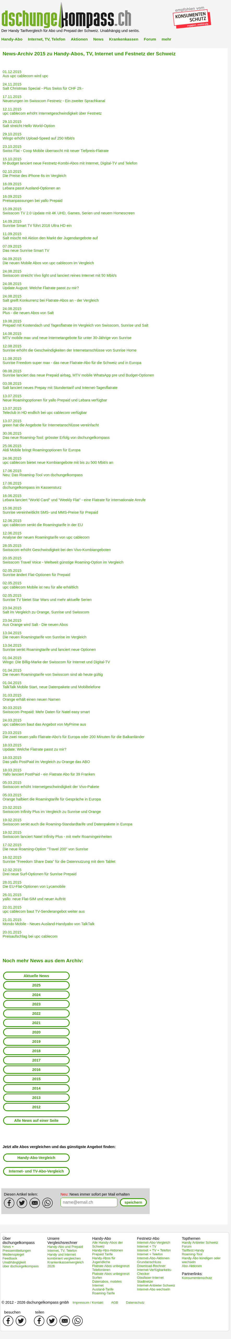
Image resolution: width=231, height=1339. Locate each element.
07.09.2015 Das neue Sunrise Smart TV (26, 248)
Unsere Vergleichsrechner (62, 1240)
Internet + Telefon (150, 1254)
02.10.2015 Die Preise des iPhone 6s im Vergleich (34, 173)
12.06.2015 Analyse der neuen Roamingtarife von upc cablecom (46, 535)
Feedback (10, 1258)
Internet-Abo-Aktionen (153, 1258)
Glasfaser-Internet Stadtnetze (150, 1279)
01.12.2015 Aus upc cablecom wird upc (25, 74)
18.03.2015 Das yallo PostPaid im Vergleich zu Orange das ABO (46, 759)
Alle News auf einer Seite (36, 1120)
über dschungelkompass (21, 1266)
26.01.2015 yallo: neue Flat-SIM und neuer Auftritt (34, 897)
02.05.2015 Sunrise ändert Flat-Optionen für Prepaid (36, 572)
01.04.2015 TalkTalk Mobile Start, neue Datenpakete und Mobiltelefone (51, 685)
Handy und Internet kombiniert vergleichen (64, 1256)
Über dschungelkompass (19, 1240)
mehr (166, 39)
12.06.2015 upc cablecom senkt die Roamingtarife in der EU (43, 523)
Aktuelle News (36, 976)
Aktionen (79, 39)
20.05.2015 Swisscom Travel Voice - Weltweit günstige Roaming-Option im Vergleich (63, 560)
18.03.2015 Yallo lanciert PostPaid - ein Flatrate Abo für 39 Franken (49, 772)
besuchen (12, 1312)
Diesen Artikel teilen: (21, 1194)
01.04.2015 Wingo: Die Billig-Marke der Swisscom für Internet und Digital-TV (56, 660)
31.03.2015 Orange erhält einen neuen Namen (31, 697)
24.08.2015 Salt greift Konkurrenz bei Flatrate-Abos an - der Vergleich (51, 298)
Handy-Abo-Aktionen (107, 1250)
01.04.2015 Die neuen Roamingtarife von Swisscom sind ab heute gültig (53, 672)
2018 (36, 1051)
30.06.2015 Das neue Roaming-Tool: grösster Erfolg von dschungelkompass (56, 435)
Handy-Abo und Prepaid (65, 1247)
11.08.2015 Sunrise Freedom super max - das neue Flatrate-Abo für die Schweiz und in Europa (72, 360)
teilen (39, 1312)
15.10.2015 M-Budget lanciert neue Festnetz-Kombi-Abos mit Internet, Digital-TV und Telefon (70, 161)
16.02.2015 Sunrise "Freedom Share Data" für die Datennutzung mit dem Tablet (59, 859)
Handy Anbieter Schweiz (200, 1242)
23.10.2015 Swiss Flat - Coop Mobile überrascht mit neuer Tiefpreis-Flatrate (56, 148)
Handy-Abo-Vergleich (36, 1158)
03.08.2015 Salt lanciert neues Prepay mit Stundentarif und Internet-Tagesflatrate (60, 385)
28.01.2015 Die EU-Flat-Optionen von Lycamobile (34, 884)
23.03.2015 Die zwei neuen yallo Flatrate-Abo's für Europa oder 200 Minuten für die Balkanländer (73, 735)
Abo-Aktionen (192, 1266)
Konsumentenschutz (197, 1278)
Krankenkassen (123, 39)
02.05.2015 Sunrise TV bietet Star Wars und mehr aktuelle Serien (47, 597)
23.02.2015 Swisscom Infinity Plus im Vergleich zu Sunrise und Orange (52, 809)
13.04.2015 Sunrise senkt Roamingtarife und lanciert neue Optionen (49, 647)
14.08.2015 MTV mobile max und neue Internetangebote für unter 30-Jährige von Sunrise (67, 336)
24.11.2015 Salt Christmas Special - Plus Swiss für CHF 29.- (43, 86)
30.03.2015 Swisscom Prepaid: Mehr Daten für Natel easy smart (46, 710)
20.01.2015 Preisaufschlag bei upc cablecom (30, 934)
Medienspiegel (13, 1254)
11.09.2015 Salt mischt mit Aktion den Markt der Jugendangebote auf (50, 236)
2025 (36, 985)
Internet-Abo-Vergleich (153, 1242)
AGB (114, 1302)
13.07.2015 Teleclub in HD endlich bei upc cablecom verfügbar (45, 410)
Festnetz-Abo (148, 1238)
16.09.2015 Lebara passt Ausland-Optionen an (31, 186)
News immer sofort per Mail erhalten (95, 1194)
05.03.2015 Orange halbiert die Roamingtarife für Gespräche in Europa (52, 797)
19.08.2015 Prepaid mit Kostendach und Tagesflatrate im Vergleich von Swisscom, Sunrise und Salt (75, 323)
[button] (133, 1202)
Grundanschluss (149, 1262)
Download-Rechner (151, 1266)
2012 (36, 1107)
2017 (36, 1060)
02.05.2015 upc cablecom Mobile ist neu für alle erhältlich (40, 585)
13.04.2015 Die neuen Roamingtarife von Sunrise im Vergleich (45, 635)
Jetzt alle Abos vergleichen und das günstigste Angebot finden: (59, 1147)
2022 (36, 1013)
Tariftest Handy (193, 1250)
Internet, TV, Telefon (46, 39)
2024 (36, 995)
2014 (36, 1088)
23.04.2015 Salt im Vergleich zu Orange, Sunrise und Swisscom (46, 610)
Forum (150, 39)
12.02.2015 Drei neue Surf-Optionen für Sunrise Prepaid (39, 872)
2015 (36, 1079)
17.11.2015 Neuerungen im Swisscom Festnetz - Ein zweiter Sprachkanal (54, 99)
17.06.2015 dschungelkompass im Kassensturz (32, 485)
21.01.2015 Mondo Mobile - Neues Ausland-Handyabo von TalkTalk (49, 922)
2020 (36, 1032)
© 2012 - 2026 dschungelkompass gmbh (35, 1302)
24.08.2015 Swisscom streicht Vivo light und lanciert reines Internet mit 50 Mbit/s (60, 273)
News (98, 39)
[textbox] (88, 1202)
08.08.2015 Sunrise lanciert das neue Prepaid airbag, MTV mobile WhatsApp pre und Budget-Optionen (78, 373)
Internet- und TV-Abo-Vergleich (36, 1171)
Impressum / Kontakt (88, 1302)
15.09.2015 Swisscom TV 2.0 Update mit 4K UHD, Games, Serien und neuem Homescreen (69, 211)
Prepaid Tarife (102, 1254)
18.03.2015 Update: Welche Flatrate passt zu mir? (34, 747)
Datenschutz (135, 1302)
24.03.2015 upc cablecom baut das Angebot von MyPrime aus (44, 722)
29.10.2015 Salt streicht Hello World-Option (29, 124)
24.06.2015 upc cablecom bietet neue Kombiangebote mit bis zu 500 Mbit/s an (58, 460)
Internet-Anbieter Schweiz (156, 1285)
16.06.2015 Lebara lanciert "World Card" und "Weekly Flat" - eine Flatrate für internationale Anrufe (74, 498)
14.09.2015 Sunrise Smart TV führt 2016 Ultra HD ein (37, 223)
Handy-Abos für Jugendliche (104, 1260)
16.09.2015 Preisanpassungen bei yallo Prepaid (33, 198)
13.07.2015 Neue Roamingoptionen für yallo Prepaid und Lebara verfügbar (55, 398)
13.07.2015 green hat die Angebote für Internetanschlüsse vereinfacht (51, 423)
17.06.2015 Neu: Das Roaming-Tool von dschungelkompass (43, 473)
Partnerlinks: (192, 1274)
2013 (36, 1098)
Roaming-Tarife (103, 1293)
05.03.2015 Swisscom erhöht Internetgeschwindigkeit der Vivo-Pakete (51, 784)
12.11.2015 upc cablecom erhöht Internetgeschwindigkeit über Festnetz (52, 111)
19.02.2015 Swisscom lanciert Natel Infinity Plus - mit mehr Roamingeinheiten (57, 834)
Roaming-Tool (192, 1254)
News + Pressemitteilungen (17, 1248)
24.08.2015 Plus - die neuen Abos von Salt (28, 311)
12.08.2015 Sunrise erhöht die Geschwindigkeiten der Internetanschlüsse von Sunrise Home (70, 348)
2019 (36, 1041)
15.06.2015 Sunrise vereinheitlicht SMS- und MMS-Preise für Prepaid (50, 510)
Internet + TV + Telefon (154, 1250)
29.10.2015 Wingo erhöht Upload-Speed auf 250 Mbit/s (39, 136)
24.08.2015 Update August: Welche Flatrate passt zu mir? (41, 286)
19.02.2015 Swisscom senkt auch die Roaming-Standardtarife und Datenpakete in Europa (67, 822)
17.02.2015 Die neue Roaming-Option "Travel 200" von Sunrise (45, 847)
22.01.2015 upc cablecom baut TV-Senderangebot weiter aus (44, 909)
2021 (36, 1023)
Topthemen (191, 1238)
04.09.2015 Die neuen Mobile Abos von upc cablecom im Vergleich (48, 261)
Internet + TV (146, 1246)
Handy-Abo (11, 39)
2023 (36, 1004)
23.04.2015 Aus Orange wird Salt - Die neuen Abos (35, 622)
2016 (36, 1070)
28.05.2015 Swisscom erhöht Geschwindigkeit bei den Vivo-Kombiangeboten (57, 547)
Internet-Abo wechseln (153, 1289)
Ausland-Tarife (103, 1289)
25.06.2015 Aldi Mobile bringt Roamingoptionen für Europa (41, 448)
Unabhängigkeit (14, 1262)
